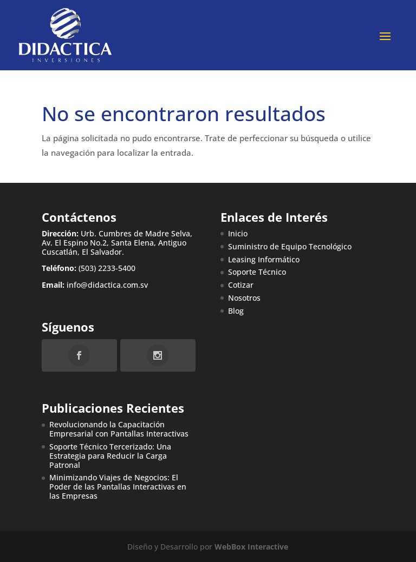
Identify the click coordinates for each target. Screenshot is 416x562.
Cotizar (240, 285)
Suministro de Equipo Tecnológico (290, 246)
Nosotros (244, 298)
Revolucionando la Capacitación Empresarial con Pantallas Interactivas (118, 429)
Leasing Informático (264, 259)
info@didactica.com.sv (107, 285)
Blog (236, 311)
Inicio (238, 233)
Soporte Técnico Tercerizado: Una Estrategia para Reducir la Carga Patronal (110, 455)
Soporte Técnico (257, 272)
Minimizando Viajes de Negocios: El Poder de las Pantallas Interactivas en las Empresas (117, 486)
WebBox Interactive (251, 546)
